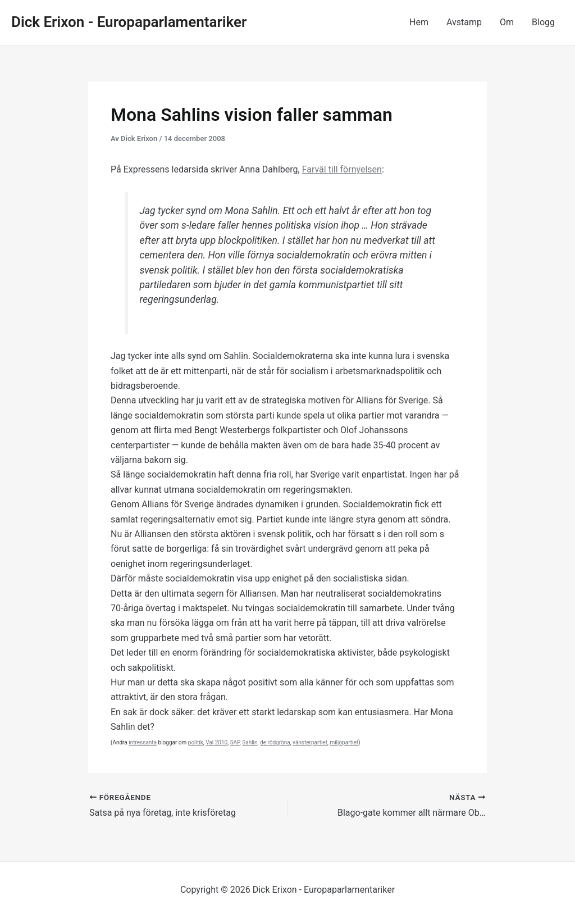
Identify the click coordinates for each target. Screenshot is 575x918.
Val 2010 (216, 742)
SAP (235, 742)
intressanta (143, 742)
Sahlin (249, 742)
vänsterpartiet (310, 742)
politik (195, 742)
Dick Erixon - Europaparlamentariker (129, 21)
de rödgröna (275, 742)
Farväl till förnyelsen (342, 169)
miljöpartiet (344, 742)
